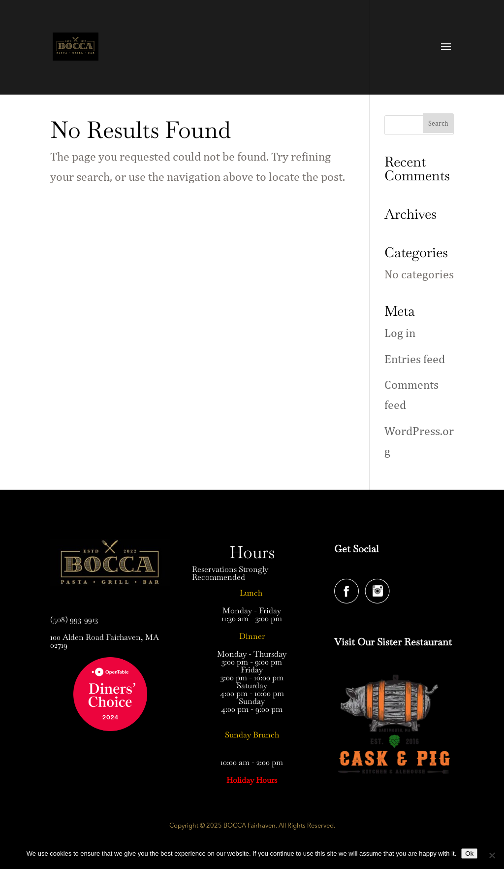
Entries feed (414, 359)
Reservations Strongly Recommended (230, 573)
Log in (399, 332)
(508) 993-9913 (74, 619)
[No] (492, 855)
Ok (469, 853)
